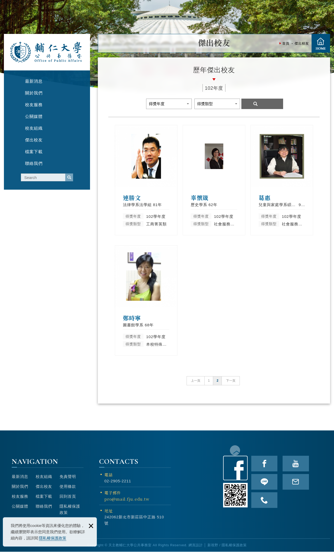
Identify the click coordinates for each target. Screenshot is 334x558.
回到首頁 (67, 502)
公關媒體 (20, 512)
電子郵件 (135, 502)
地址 (108, 516)
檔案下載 (44, 502)
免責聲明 (67, 482)
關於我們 (20, 492)
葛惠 (282, 180)
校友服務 (20, 502)
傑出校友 (44, 492)
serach (69, 177)
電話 (108, 480)
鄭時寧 (146, 303)
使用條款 (67, 492)
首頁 (321, 43)
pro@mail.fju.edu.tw (126, 505)
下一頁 (230, 386)
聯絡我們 (44, 512)
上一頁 (195, 386)
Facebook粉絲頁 (235, 474)
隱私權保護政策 (52, 538)
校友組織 (44, 482)
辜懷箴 (214, 180)
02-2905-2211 (117, 487)
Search (262, 104)
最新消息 (20, 482)
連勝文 (146, 180)
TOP (327, 311)
